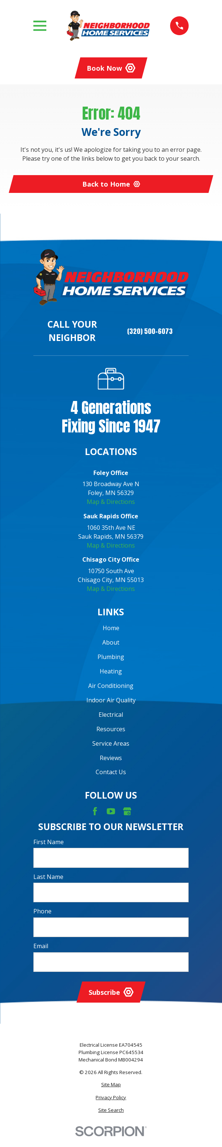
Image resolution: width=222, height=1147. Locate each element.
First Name (48, 842)
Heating (111, 671)
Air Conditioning (110, 686)
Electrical (111, 714)
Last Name (48, 876)
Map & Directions (111, 502)
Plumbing (110, 657)
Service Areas (110, 743)
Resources (110, 729)
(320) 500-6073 (150, 331)
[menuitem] (111, 1085)
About (110, 642)
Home (111, 628)
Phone (42, 911)
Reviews (111, 758)
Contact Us (111, 772)
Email (40, 946)
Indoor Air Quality (111, 700)
